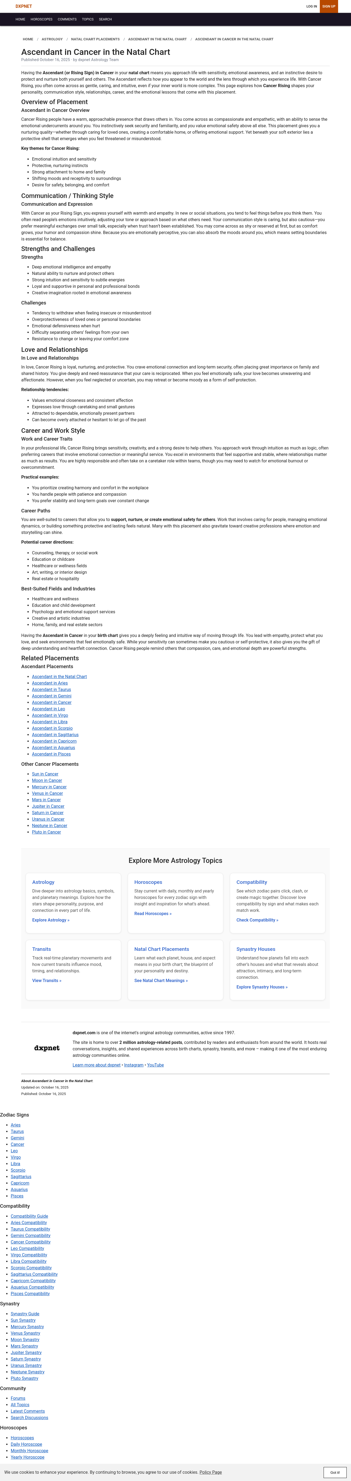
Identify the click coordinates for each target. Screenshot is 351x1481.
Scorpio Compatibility (31, 1267)
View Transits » (47, 980)
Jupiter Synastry (26, 1352)
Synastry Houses (256, 949)
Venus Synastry (25, 1333)
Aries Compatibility (29, 1222)
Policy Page (211, 1472)
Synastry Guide (25, 1313)
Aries (16, 1125)
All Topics (20, 1404)
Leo (14, 1150)
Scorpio (18, 1170)
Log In (311, 6)
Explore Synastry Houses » (262, 987)
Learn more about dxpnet (96, 1065)
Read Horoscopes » (153, 913)
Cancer (17, 1144)
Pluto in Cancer (46, 832)
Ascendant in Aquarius (53, 747)
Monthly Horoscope (29, 1450)
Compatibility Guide (29, 1216)
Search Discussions (29, 1417)
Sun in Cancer (45, 774)
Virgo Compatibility (29, 1254)
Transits (41, 949)
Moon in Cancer (47, 780)
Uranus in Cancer (48, 819)
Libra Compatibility (28, 1261)
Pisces (17, 1196)
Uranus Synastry (26, 1365)
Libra (15, 1163)
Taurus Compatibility (30, 1229)
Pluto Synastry (24, 1378)
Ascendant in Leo (48, 708)
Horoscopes (148, 882)
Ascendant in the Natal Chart (59, 676)
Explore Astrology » (51, 920)
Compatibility (252, 882)
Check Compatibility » (257, 920)
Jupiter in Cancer (48, 806)
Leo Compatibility (27, 1248)
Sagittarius (21, 1176)
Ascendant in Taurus (51, 689)
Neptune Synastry (27, 1371)
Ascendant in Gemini (51, 696)
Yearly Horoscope (27, 1457)
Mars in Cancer (46, 799)
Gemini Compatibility (31, 1235)
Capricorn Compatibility (33, 1280)
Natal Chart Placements (161, 949)
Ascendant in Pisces (51, 754)
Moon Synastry (25, 1339)
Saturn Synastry (26, 1359)
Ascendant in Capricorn (54, 741)
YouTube (155, 1065)
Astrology (43, 882)
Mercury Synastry (27, 1326)
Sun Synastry (23, 1320)
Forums (18, 1398)
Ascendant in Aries (50, 683)
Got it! (335, 1473)
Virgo (16, 1157)
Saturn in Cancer (47, 812)
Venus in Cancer (47, 793)
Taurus (17, 1131)
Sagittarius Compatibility (34, 1274)
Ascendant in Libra (49, 721)
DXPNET (24, 6)
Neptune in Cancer (49, 825)
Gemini (17, 1137)
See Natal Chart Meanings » (161, 980)
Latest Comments (28, 1411)
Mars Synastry (24, 1346)
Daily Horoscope (26, 1444)
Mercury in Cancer (49, 786)
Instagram (134, 1065)
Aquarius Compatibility (32, 1287)
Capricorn (20, 1183)
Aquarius (19, 1189)
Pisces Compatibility (30, 1293)
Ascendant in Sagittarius (55, 734)
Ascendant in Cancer (51, 702)
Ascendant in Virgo (50, 715)
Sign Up (329, 6)
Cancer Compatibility (31, 1242)
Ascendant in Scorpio (52, 728)
